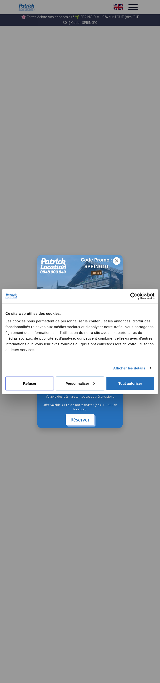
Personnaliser (80, 383)
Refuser (29, 383)
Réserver (80, 419)
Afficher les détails (129, 368)
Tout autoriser (130, 383)
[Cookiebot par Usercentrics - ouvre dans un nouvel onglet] (134, 296)
